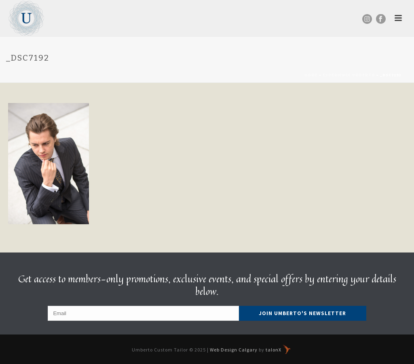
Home (311, 75)
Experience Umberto (349, 75)
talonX (278, 350)
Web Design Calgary (234, 350)
